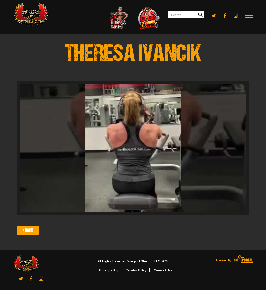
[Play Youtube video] (133, 148)
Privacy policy (108, 270)
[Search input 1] (186, 15)
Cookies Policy (136, 270)
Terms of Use (163, 270)
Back (28, 230)
